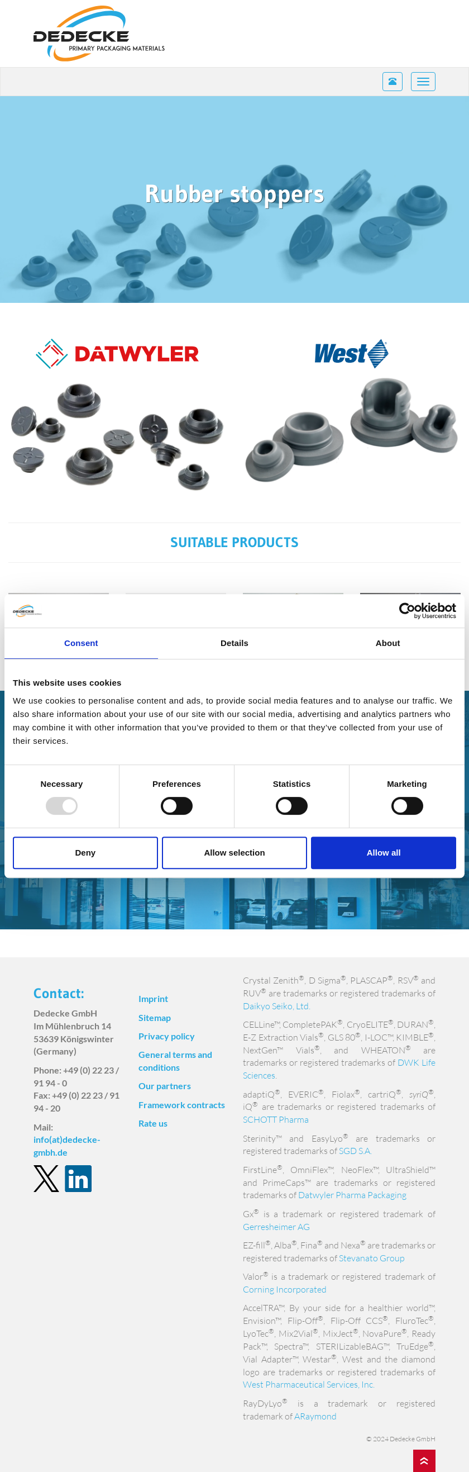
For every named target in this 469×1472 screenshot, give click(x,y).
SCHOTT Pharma (276, 1119)
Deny (85, 852)
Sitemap (154, 1017)
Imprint (153, 998)
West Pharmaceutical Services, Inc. (309, 1384)
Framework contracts (181, 1104)
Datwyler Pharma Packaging (352, 1194)
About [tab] (388, 643)
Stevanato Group (372, 1258)
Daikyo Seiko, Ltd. (276, 1006)
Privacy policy (166, 1036)
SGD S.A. (355, 1150)
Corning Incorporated (285, 1289)
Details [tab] (234, 643)
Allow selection (234, 852)
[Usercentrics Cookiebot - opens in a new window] (407, 610)
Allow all (384, 852)
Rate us (153, 1123)
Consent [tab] (81, 643)
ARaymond (315, 1416)
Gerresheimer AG (276, 1226)
